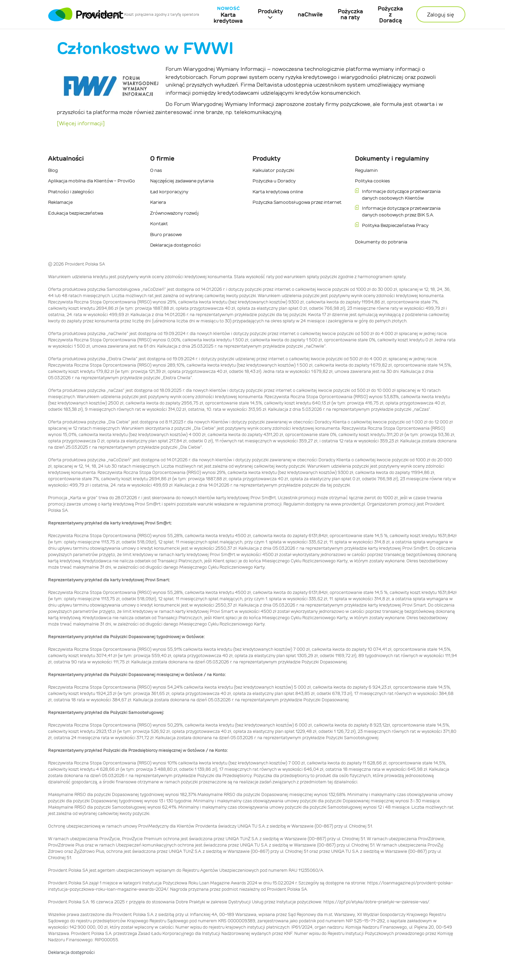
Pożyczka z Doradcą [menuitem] (390, 14)
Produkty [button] (270, 11)
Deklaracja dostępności (71, 952)
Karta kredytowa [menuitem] (228, 15)
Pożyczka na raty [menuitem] (350, 14)
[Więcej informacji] (81, 123)
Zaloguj (440, 14)
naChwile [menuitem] (310, 14)
